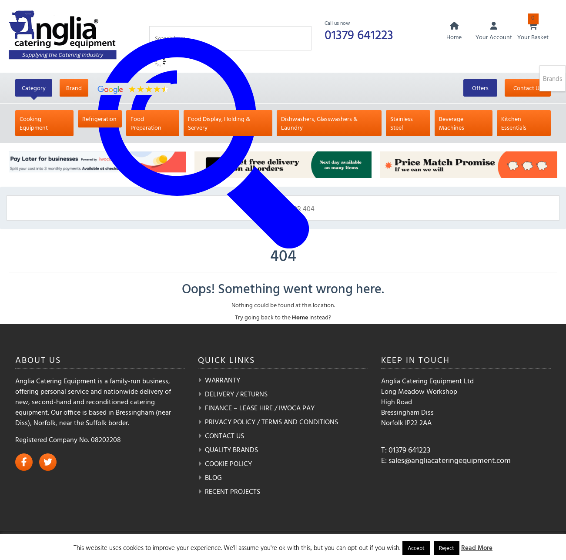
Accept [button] (416, 547)
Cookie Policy (228, 463)
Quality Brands (231, 449)
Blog (213, 477)
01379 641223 (360, 34)
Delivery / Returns (236, 394)
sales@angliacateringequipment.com (449, 460)
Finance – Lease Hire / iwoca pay (260, 407)
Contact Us (527, 87)
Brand (74, 87)
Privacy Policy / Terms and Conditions (271, 421)
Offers (480, 87)
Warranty (222, 380)
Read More (476, 548)
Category (34, 87)
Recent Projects (232, 491)
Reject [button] (446, 547)
